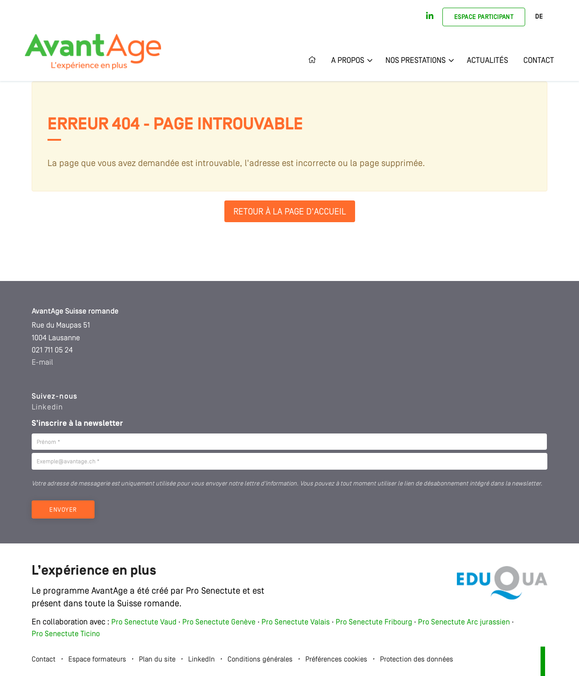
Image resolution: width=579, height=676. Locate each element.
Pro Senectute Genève (219, 622)
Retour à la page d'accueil (289, 212)
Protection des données (416, 660)
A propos (347, 60)
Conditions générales (260, 660)
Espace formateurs (97, 660)
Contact (538, 60)
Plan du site (157, 660)
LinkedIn (201, 660)
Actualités (487, 60)
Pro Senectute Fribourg (374, 622)
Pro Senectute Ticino (66, 634)
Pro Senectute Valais (295, 622)
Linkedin (47, 407)
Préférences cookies (336, 660)
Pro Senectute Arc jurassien (465, 622)
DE (539, 17)
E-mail (42, 362)
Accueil (315, 61)
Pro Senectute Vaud (143, 622)
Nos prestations (415, 60)
